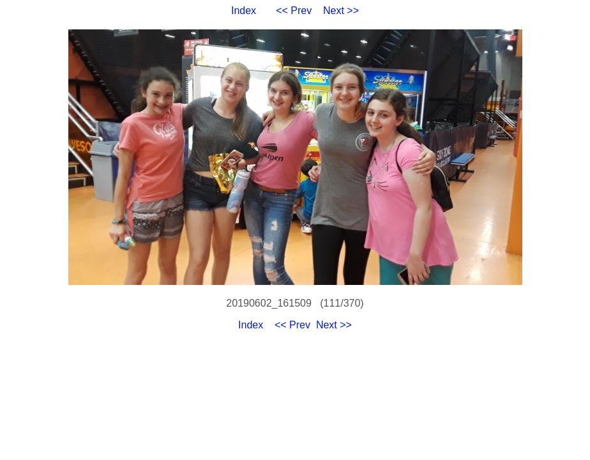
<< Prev (294, 10)
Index (243, 10)
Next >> (341, 10)
